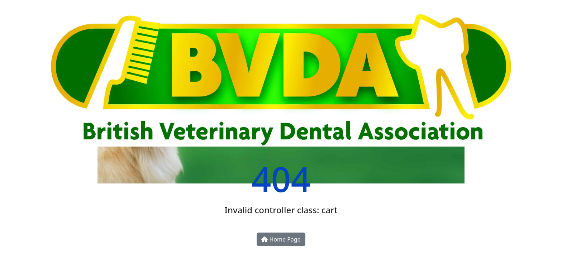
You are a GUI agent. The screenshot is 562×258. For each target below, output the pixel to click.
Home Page (280, 239)
